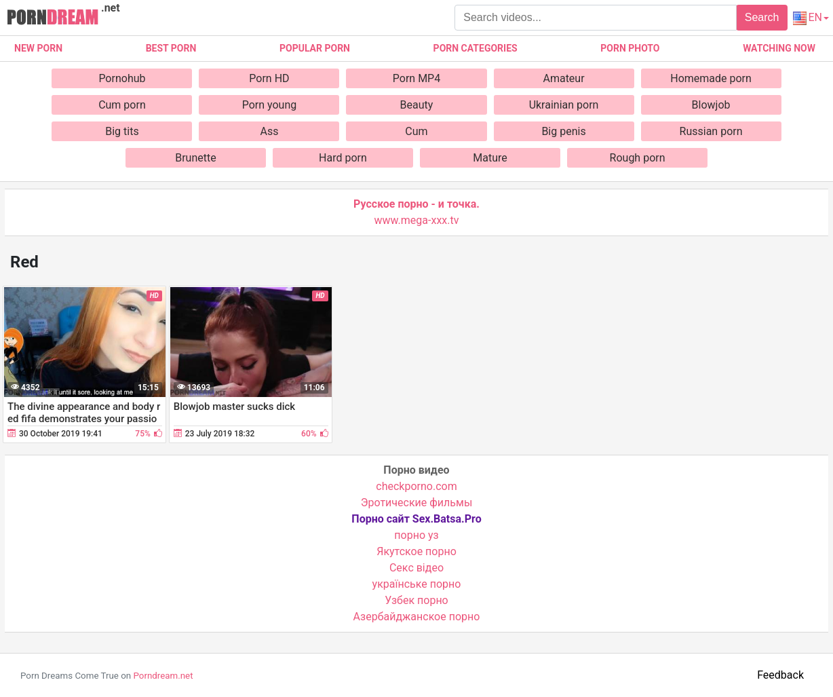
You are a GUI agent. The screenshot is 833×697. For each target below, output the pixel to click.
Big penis (563, 131)
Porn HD (269, 78)
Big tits (121, 131)
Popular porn (314, 48)
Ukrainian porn (564, 104)
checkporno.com (416, 486)
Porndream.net (163, 676)
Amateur (563, 78)
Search (762, 17)
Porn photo (629, 48)
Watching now (779, 48)
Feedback (780, 674)
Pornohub (121, 78)
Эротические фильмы (417, 502)
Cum (416, 131)
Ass (269, 131)
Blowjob (711, 104)
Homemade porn (711, 78)
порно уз (416, 535)
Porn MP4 (416, 78)
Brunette (195, 157)
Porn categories (475, 48)
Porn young (269, 104)
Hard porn (343, 157)
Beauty (416, 104)
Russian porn (711, 131)
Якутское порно (416, 551)
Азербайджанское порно (416, 616)
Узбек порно (416, 600)
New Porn (38, 48)
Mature (490, 157)
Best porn (171, 48)
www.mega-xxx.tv (416, 220)
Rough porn (637, 157)
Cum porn (122, 104)
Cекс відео (416, 567)
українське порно (416, 584)
